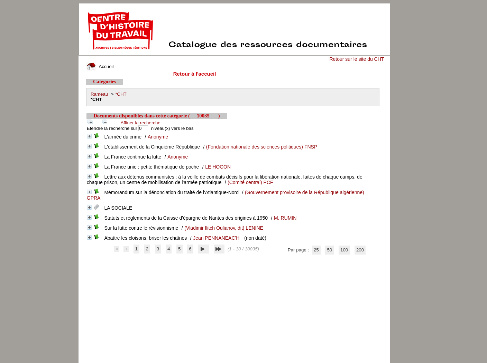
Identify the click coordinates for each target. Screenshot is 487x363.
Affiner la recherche (140, 122)
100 (344, 249)
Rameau (99, 94)
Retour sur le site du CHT (356, 59)
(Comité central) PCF (250, 182)
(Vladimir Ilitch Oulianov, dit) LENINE (223, 228)
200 (360, 249)
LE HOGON (218, 167)
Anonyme (158, 137)
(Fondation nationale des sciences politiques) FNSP (261, 147)
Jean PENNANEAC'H (216, 238)
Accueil (100, 66)
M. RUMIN (285, 218)
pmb (235, 268)
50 (329, 249)
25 (316, 249)
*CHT (121, 94)
